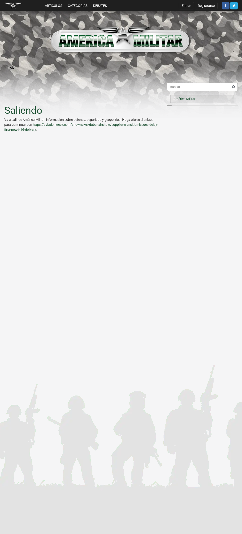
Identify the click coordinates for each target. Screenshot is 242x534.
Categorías (77, 6)
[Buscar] (233, 87)
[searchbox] (202, 87)
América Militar (184, 99)
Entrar (186, 6)
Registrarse (206, 6)
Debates (100, 6)
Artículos (53, 6)
